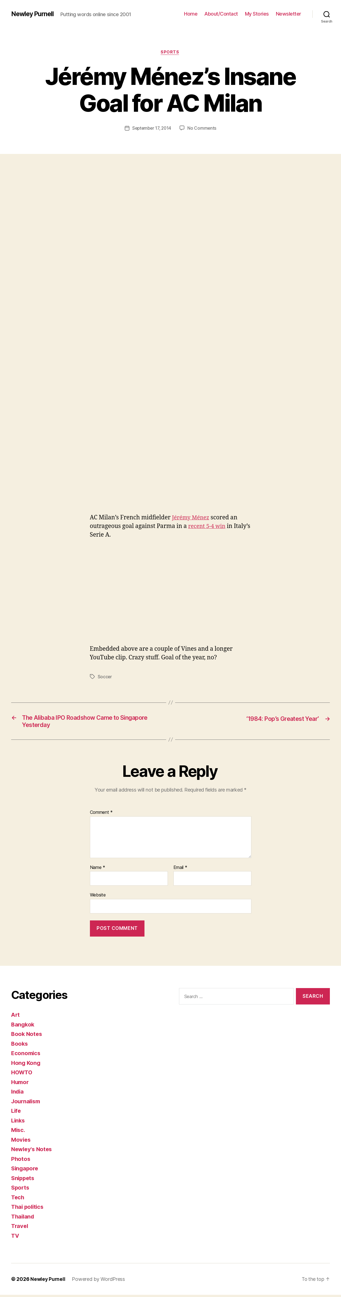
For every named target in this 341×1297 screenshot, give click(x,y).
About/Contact (221, 14)
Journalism (26, 1103)
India (18, 1093)
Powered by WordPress (99, 1281)
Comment (101, 814)
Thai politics (28, 1208)
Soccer (105, 677)
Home (190, 14)
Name (97, 869)
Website (98, 897)
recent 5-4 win (208, 527)
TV (15, 1237)
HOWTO (22, 1074)
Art (15, 1016)
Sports (170, 52)
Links (18, 1122)
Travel (20, 1228)
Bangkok (23, 1026)
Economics (26, 1055)
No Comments (203, 129)
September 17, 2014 (151, 129)
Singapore (25, 1170)
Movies (21, 1141)
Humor (20, 1084)
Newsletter (288, 14)
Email (180, 869)
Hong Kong (26, 1065)
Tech (18, 1199)
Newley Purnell (33, 14)
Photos (21, 1161)
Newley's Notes (32, 1151)
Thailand (23, 1218)
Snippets (23, 1180)
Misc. (18, 1132)
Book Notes (27, 1036)
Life (16, 1112)
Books (20, 1045)
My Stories (257, 14)
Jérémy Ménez (192, 518)
